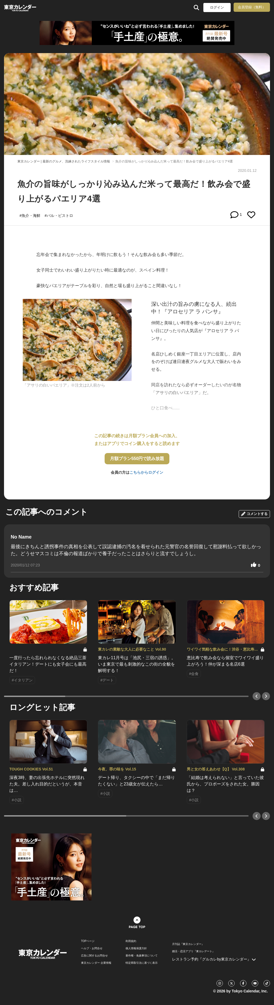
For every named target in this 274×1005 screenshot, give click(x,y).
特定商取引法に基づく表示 (141, 963)
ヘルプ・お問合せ (91, 948)
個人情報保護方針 (136, 948)
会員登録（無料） (252, 7)
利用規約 (130, 941)
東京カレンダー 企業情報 (96, 963)
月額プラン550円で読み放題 (137, 458)
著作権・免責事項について (141, 955)
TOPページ (87, 941)
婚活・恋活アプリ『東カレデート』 (193, 951)
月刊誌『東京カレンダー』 (188, 944)
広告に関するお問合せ (94, 955)
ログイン (217, 7)
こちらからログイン (146, 472)
